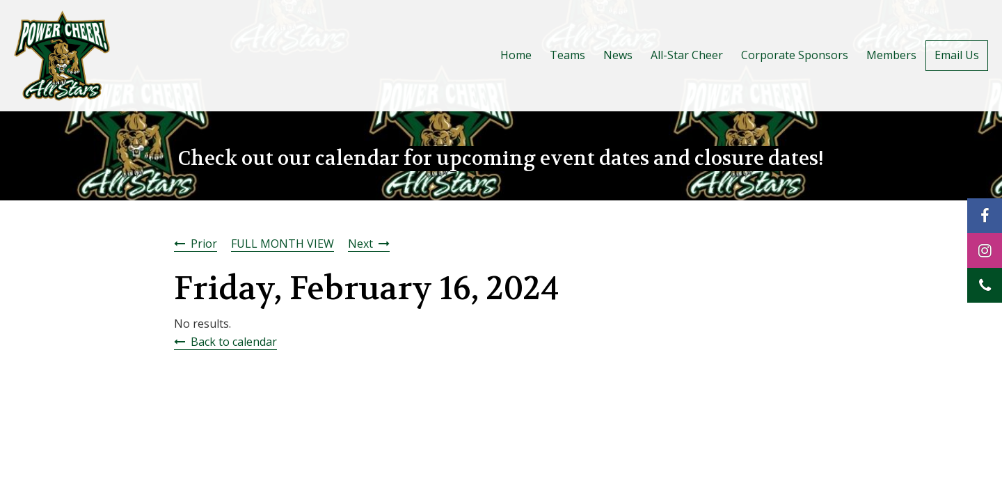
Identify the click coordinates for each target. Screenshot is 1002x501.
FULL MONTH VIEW (282, 243)
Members (891, 55)
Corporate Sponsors (794, 55)
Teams (567, 55)
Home (516, 55)
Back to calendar (234, 341)
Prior (204, 243)
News (618, 55)
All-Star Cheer (687, 55)
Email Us (957, 55)
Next (360, 243)
